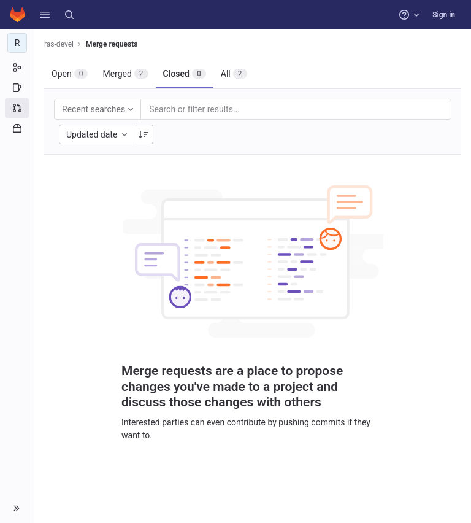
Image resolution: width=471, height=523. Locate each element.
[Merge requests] (17, 108)
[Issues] (17, 88)
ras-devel (59, 44)
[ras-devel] (17, 43)
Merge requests (111, 44)
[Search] (69, 15)
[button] (45, 15)
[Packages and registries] (17, 128)
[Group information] (17, 67)
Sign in (443, 14)
